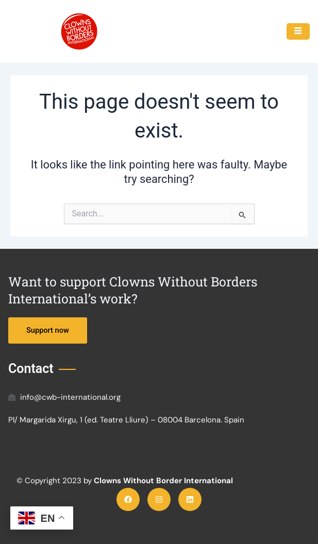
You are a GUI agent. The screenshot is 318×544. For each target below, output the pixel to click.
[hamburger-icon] (298, 31)
